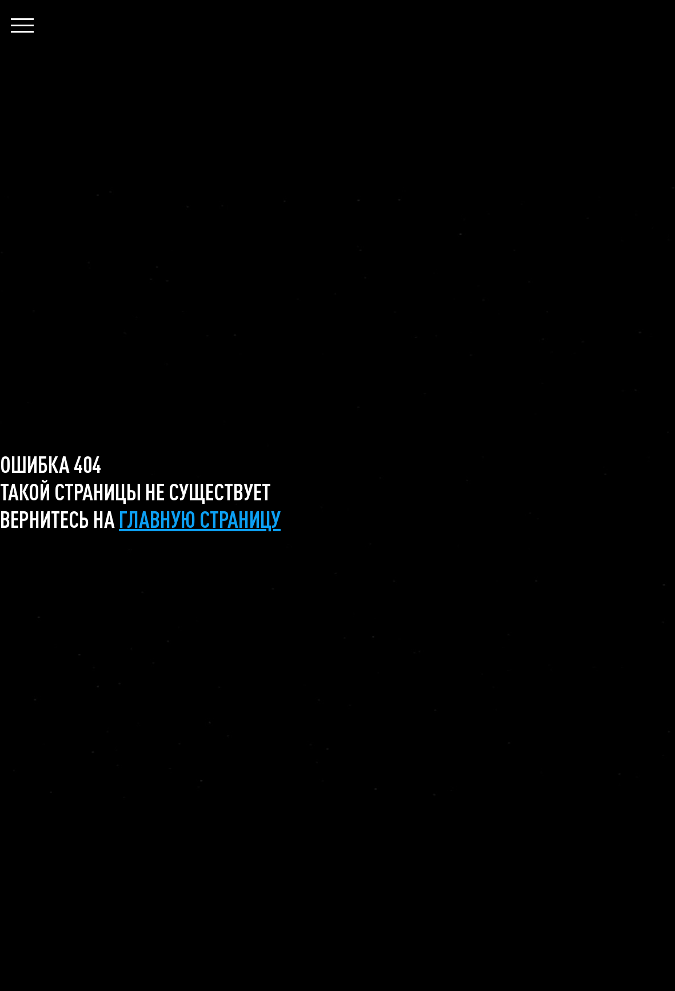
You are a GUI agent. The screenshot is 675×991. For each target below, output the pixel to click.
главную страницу (200, 519)
